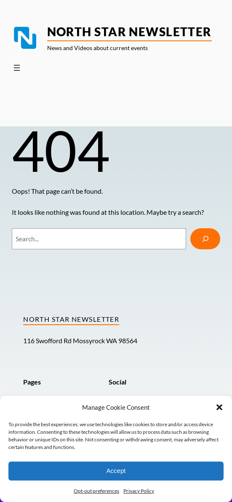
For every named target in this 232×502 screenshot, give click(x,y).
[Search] (205, 238)
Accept (116, 470)
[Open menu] (17, 68)
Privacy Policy (138, 491)
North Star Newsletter (129, 31)
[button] (219, 407)
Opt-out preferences (96, 491)
